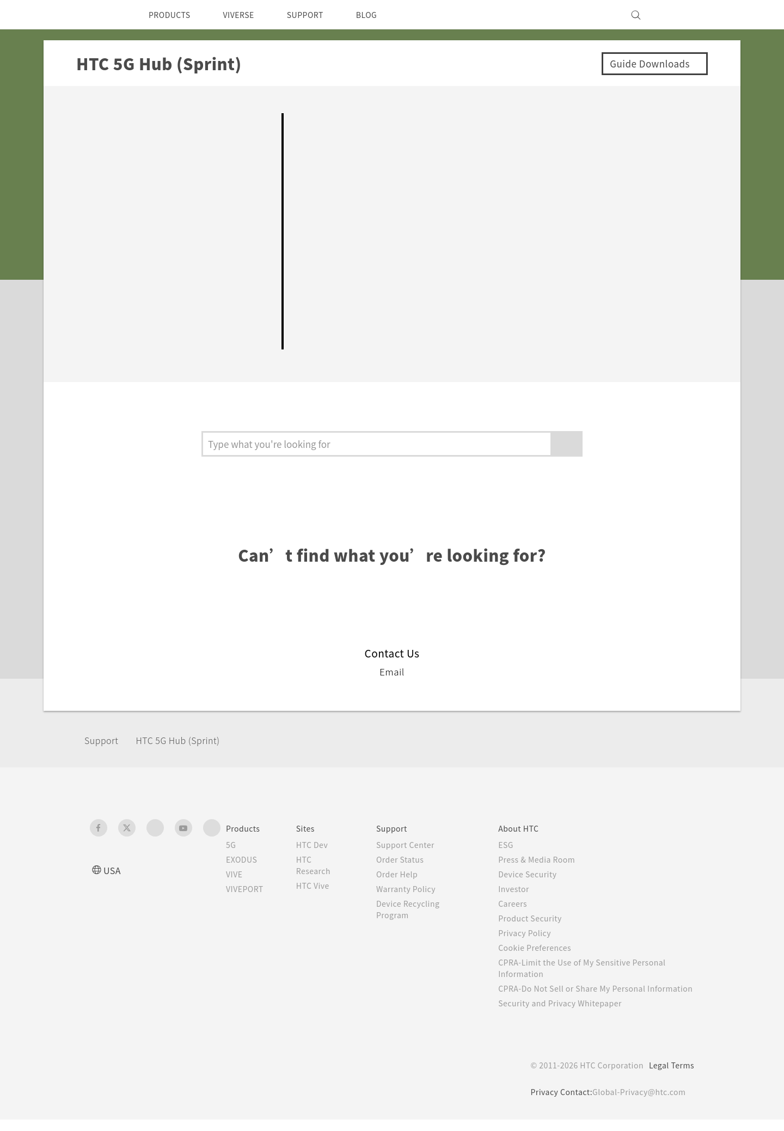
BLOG (385, 15)
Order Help (404, 874)
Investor (520, 889)
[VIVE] (679, 14)
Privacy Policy (531, 933)
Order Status (408, 859)
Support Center (413, 845)
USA (113, 870)
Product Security (537, 918)
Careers (518, 903)
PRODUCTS (173, 15)
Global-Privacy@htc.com (637, 1103)
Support (104, 740)
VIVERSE (248, 15)
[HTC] (103, 14)
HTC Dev (321, 845)
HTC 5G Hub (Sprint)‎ (190, 740)
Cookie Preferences (543, 947)
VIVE (236, 874)
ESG (511, 845)
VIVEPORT (248, 889)
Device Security (535, 874)
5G (231, 845)
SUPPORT (320, 15)
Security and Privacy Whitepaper (569, 1014)
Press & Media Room (546, 859)
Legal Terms (670, 1076)
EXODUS (244, 859)
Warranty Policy (414, 889)
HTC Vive (321, 885)
